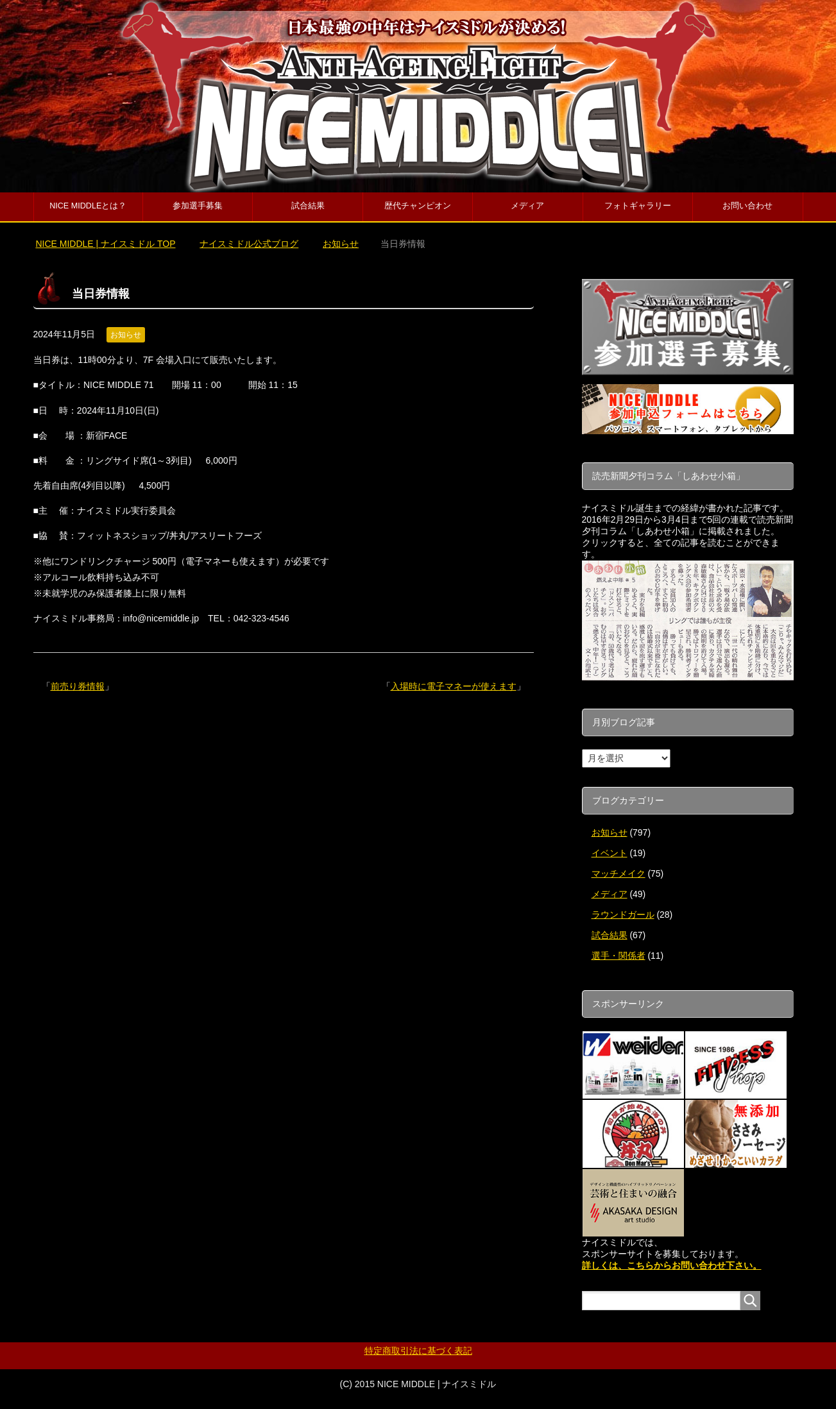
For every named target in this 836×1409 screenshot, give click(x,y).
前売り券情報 (78, 686)
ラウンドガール (623, 914)
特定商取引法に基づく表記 (418, 1351)
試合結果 (308, 205)
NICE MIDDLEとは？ (87, 205)
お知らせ (125, 334)
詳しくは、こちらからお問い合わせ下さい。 (672, 1265)
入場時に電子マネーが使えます (453, 686)
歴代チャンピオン (417, 205)
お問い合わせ (747, 205)
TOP (105, 244)
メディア (527, 205)
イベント (609, 853)
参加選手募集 (198, 205)
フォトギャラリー (637, 205)
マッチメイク (618, 873)
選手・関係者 (618, 955)
